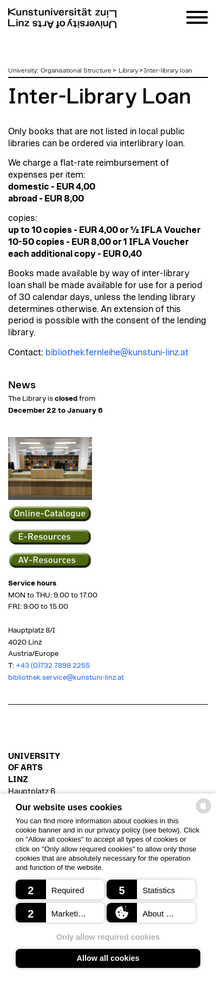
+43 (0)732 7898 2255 (53, 665)
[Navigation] (197, 19)
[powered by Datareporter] (203, 813)
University (22, 70)
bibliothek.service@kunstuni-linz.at (66, 677)
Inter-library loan (168, 70)
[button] (60, 889)
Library (128, 70)
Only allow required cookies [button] (108, 937)
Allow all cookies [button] (108, 958)
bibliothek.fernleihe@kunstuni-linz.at (116, 352)
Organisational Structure (76, 70)
